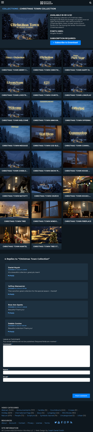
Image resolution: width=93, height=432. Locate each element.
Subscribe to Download (65, 42)
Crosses (71, 410)
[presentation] (11, 390)
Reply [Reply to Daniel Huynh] (11, 276)
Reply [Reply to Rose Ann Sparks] (11, 313)
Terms (47, 423)
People (18, 416)
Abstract (5, 410)
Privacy (31, 423)
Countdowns (55, 410)
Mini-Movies (67, 413)
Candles (41, 410)
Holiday (5, 413)
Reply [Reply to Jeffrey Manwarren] (11, 294)
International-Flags (23, 413)
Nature (4, 416)
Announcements (23, 410)
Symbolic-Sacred (47, 416)
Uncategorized (66, 416)
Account (12, 423)
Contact (22, 423)
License (39, 423)
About (4, 423)
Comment (7, 344)
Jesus (39, 413)
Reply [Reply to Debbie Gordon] (11, 332)
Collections (10, 8)
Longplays (51, 413)
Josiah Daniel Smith (56, 430)
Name (6, 369)
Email (6, 377)
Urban (80, 416)
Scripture (31, 416)
